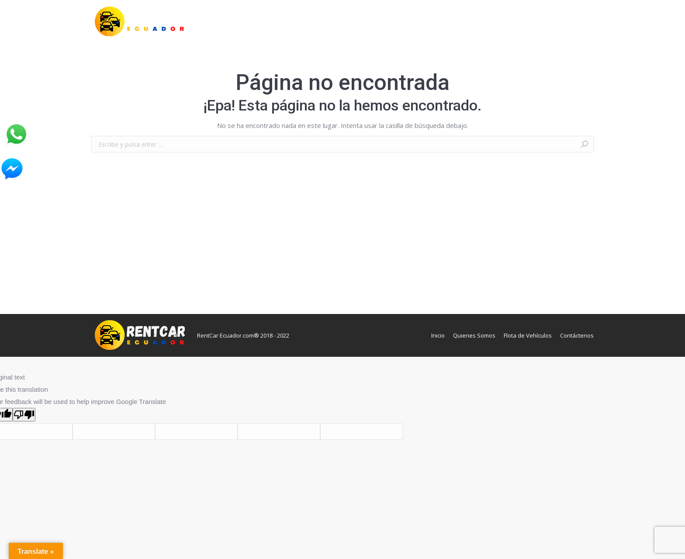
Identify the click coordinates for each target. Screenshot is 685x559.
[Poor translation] (24, 414)
